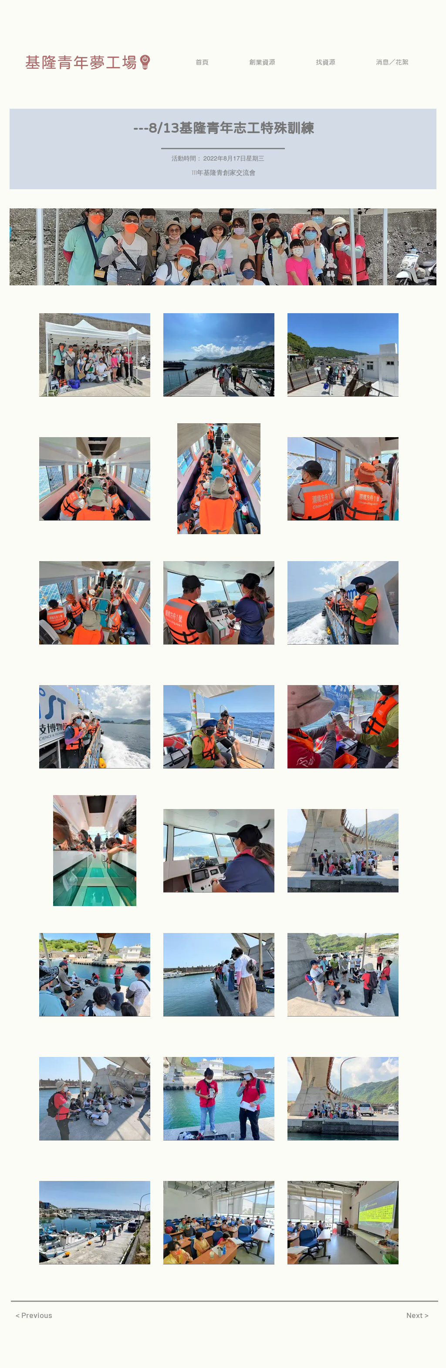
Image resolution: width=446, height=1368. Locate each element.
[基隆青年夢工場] (88, 62)
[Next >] (417, 1315)
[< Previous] (34, 1315)
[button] (262, 62)
